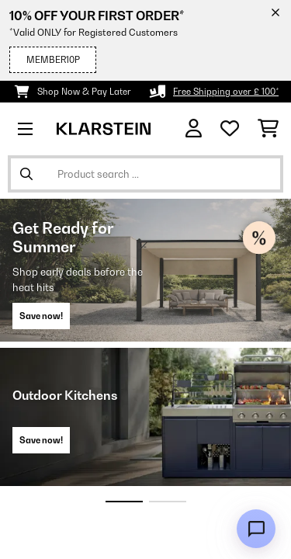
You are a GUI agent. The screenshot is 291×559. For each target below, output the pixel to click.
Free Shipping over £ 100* (226, 91)
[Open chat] (256, 528)
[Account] (193, 128)
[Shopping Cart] (268, 129)
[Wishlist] (229, 129)
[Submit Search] (26, 174)
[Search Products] (145, 174)
